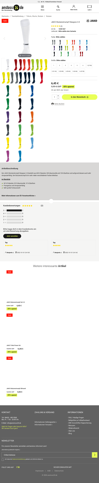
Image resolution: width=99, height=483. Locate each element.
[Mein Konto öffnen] (74, 8)
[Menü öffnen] (42, 8)
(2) (61, 26)
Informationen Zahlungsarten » (46, 422)
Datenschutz (59, 471)
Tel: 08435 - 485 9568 (9, 418)
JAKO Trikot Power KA (14, 345)
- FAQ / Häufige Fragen (76, 418)
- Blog (70, 433)
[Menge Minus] (58, 98)
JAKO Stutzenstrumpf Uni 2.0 (16, 302)
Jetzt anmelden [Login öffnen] (12, 236)
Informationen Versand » (43, 425)
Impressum (39, 471)
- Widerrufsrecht (73, 428)
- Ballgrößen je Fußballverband (78, 420)
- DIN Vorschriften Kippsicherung (79, 423)
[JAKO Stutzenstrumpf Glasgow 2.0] (25, 38)
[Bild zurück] (4, 38)
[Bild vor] (45, 38)
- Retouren (71, 426)
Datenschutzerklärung (18, 459)
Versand (66, 90)
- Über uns (71, 431)
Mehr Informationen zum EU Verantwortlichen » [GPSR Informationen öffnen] (19, 196)
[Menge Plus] (58, 96)
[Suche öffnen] (58, 8)
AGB (48, 471)
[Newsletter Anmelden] (94, 455)
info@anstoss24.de (14, 423)
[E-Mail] (46, 455)
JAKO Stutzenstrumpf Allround (16, 388)
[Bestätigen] (49, 460)
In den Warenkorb (79, 97)
